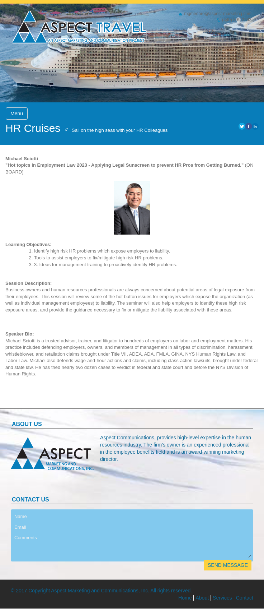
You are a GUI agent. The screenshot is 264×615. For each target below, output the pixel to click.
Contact (244, 598)
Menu (16, 113)
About (202, 598)
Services (222, 598)
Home (185, 598)
